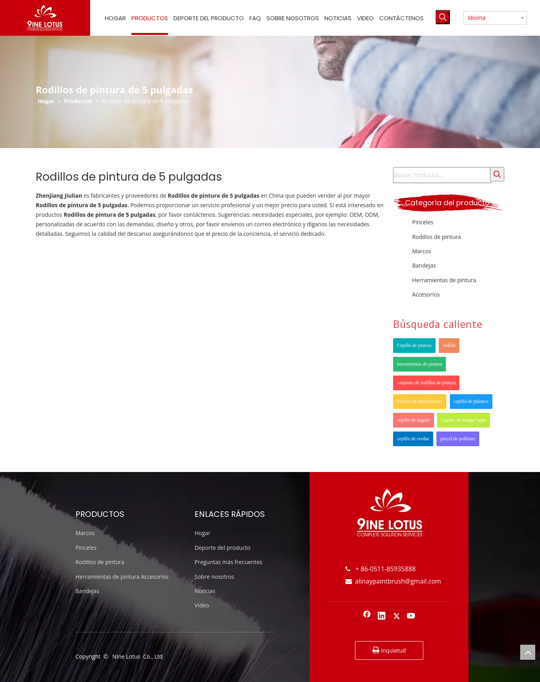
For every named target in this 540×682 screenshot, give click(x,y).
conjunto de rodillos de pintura (426, 382)
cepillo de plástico (471, 401)
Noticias (205, 591)
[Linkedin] (381, 616)
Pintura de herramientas (419, 401)
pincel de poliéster (457, 438)
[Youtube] (411, 616)
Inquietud (389, 650)
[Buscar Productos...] (442, 175)
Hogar (202, 533)
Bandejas (424, 265)
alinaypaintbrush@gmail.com (393, 581)
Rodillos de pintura (436, 237)
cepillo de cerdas (413, 438)
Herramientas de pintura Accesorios (121, 576)
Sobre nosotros (214, 576)
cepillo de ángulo (413, 420)
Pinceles (422, 222)
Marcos (421, 251)
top (527, 652)
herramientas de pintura (419, 364)
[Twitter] (396, 616)
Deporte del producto (223, 547)
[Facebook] (367, 616)
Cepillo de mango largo (463, 420)
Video (202, 605)
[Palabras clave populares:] (443, 17)
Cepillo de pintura (414, 345)
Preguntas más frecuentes (228, 562)
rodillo (449, 345)
